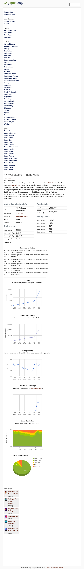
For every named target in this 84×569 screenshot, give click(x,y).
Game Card (8, 140)
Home (61, 567)
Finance (7, 71)
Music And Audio (10, 92)
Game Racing (9, 156)
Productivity (8, 106)
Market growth (9, 14)
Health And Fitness (11, 76)
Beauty (6, 49)
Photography (9, 103)
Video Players (9, 122)
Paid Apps (8, 33)
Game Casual (9, 144)
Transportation (9, 117)
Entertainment (9, 67)
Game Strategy (9, 165)
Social (6, 110)
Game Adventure (10, 133)
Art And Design (9, 44)
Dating (6, 62)
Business (7, 55)
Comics (7, 58)
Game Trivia (8, 167)
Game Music (8, 151)
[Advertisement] (49, 3)
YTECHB (8, 178)
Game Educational (11, 147)
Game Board (8, 138)
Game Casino (9, 142)
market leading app (36, 388)
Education (8, 64)
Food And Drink (10, 74)
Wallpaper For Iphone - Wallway (12, 501)
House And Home (10, 78)
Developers (8, 37)
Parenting (7, 99)
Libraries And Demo (11, 80)
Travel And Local (10, 119)
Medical (7, 90)
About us (49, 567)
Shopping (7, 108)
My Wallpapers (13, 516)
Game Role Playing (11, 158)
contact (7, 23)
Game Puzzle (9, 154)
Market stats (8, 12)
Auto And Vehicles (11, 46)
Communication (10, 60)
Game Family (9, 149)
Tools (6, 115)
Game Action (9, 131)
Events (6, 69)
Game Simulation (10, 160)
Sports (6, 112)
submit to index (9, 21)
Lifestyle (7, 83)
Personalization (15, 185)
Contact (55, 567)
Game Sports (9, 163)
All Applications (10, 30)
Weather (7, 124)
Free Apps (8, 35)
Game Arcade (9, 135)
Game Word (8, 170)
